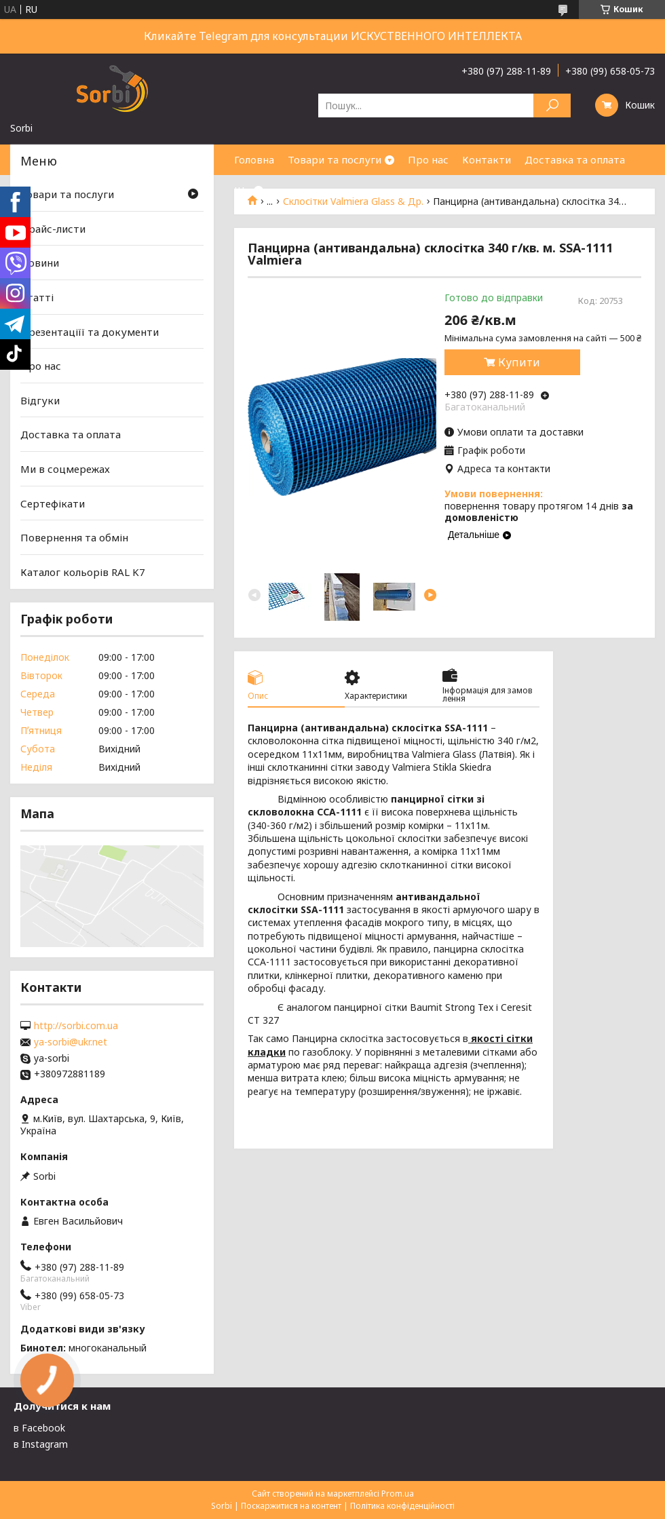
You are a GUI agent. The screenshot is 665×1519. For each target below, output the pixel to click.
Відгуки (40, 400)
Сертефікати (52, 503)
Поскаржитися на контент (291, 1506)
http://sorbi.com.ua (76, 1026)
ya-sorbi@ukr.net (70, 1042)
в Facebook (39, 1427)
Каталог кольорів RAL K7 (82, 572)
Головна (254, 159)
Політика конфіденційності (402, 1506)
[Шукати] (552, 105)
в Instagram (41, 1444)
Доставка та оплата (575, 159)
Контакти (486, 159)
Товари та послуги (334, 159)
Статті (37, 297)
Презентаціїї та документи (89, 331)
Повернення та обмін (74, 537)
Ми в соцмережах (65, 469)
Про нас (428, 159)
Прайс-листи (53, 228)
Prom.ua (397, 1493)
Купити (519, 362)
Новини (39, 262)
